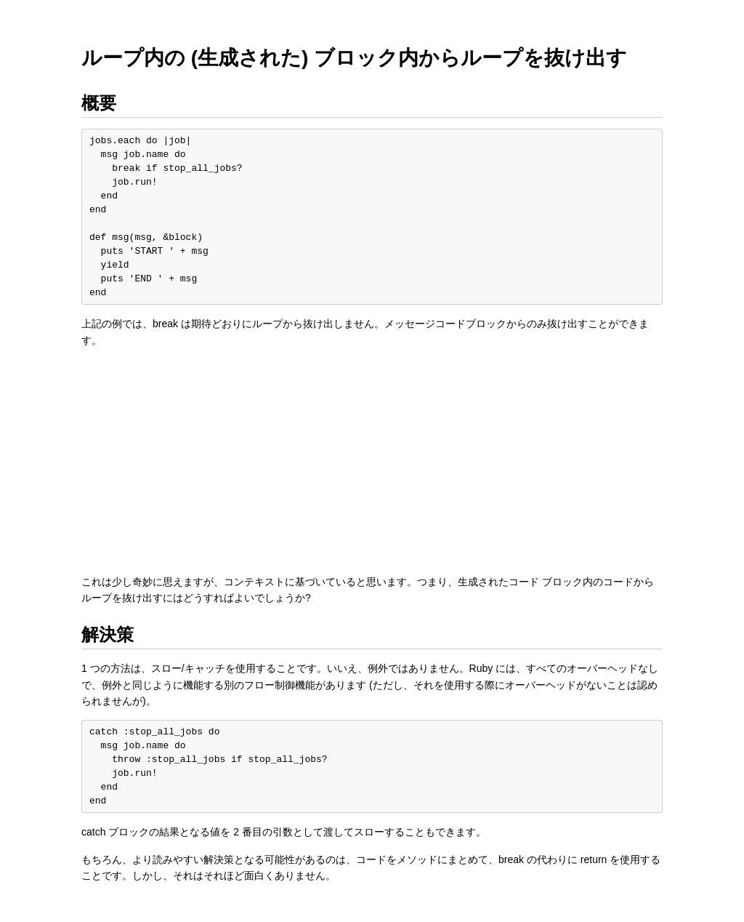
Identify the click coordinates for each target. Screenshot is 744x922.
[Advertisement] (372, 461)
